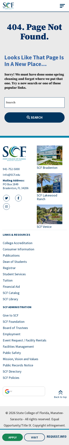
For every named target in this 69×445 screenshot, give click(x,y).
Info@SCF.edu (11, 174)
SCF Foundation (13, 321)
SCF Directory (12, 371)
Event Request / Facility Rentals (24, 340)
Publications (11, 255)
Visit (34, 437)
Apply (12, 437)
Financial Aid (11, 286)
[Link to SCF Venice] (51, 217)
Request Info (56, 436)
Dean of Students (15, 262)
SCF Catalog (11, 293)
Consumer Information (18, 249)
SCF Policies (11, 378)
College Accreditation (17, 243)
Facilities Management (18, 346)
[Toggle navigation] (62, 5)
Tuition (8, 280)
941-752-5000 (11, 169)
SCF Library (10, 299)
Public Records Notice (18, 365)
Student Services (14, 274)
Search (35, 117)
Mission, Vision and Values (20, 359)
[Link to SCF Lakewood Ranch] (51, 187)
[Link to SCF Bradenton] (51, 158)
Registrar (9, 268)
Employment (11, 334)
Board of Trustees (15, 328)
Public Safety (12, 353)
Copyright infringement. (49, 425)
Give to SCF (10, 315)
